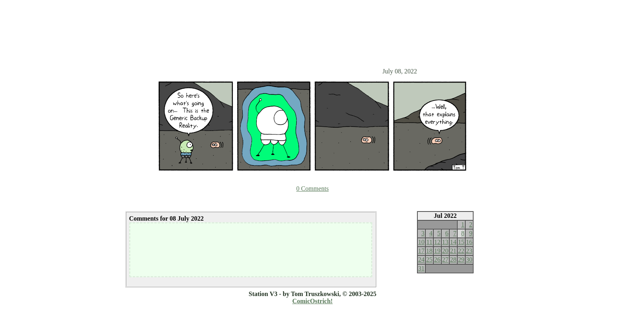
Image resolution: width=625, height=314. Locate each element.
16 (469, 242)
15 (461, 242)
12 (437, 242)
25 (429, 259)
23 (469, 250)
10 (421, 242)
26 (437, 259)
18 (429, 250)
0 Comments (312, 188)
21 (453, 250)
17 (421, 250)
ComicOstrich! (312, 301)
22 (461, 250)
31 (421, 268)
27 (445, 259)
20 (445, 250)
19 (437, 250)
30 (469, 259)
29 (461, 259)
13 (445, 242)
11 (429, 242)
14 (453, 242)
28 (453, 259)
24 (421, 259)
